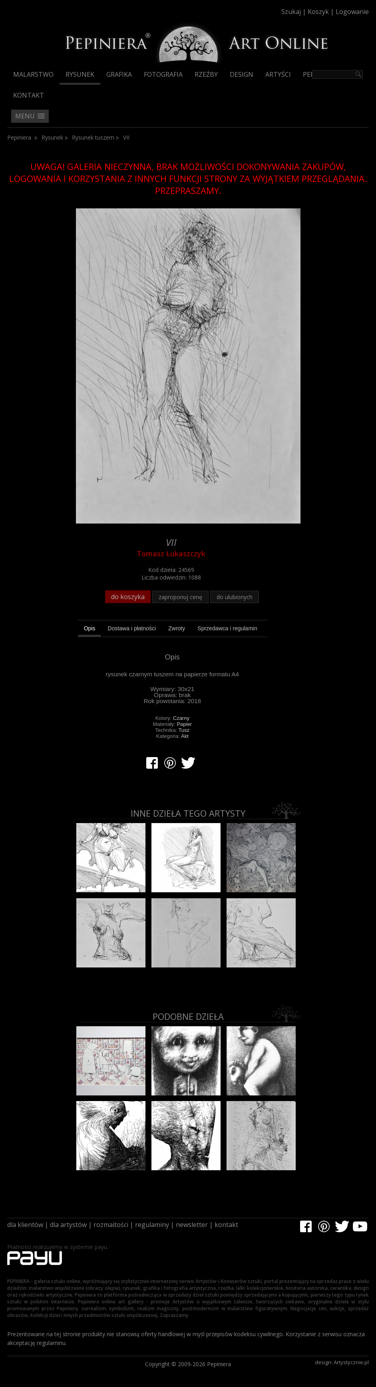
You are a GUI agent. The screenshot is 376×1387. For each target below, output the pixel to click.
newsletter (192, 1224)
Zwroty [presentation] (176, 628)
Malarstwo (33, 74)
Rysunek (80, 74)
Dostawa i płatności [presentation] (132, 628)
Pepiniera (19, 137)
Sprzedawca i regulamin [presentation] (227, 628)
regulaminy (152, 1224)
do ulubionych (235, 597)
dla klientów (25, 1224)
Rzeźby (206, 74)
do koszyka (128, 596)
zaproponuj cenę (180, 597)
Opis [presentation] (89, 628)
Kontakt (28, 95)
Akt (185, 736)
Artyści (278, 74)
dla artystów (68, 1224)
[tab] (89, 629)
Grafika (119, 74)
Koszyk (318, 11)
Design (241, 74)
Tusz (184, 730)
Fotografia (163, 74)
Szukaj (291, 11)
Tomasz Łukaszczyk (171, 553)
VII (126, 137)
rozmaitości (111, 1224)
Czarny (181, 718)
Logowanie (352, 11)
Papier (184, 724)
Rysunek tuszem (93, 137)
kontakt (226, 1224)
